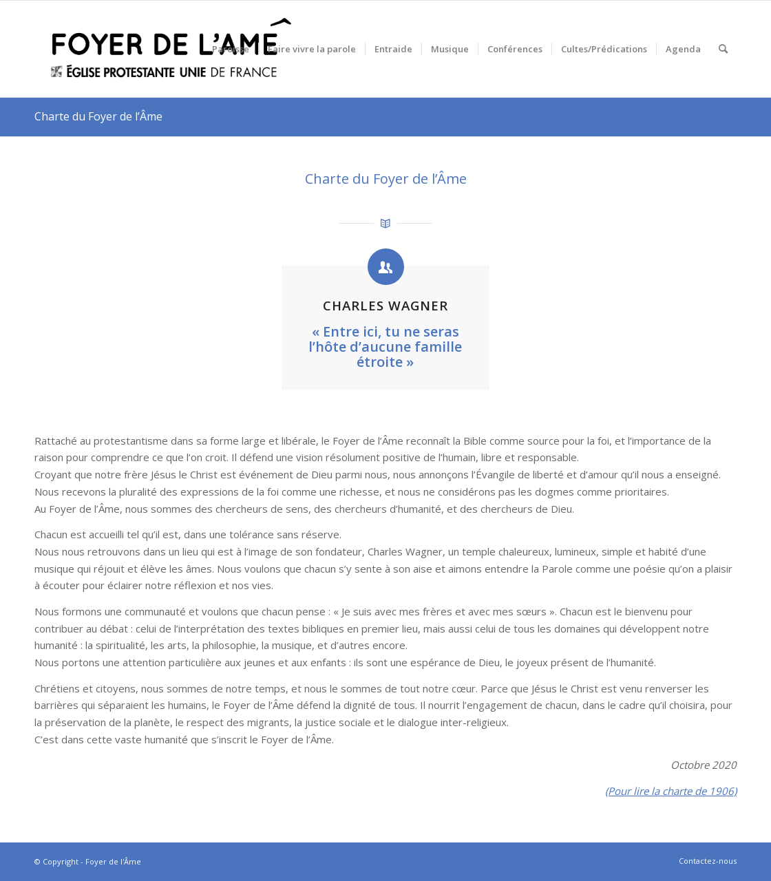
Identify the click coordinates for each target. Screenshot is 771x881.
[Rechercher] (723, 49)
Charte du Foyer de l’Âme (98, 116)
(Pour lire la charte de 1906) (671, 791)
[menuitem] (230, 49)
